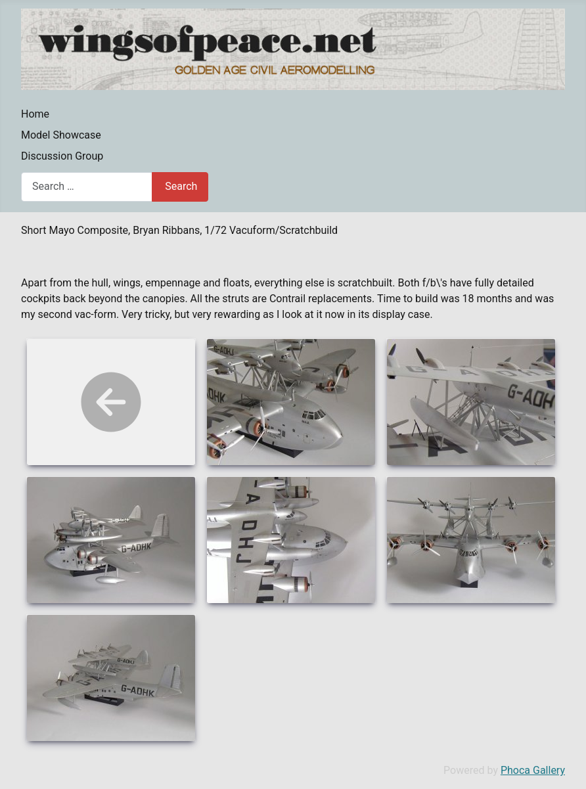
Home (35, 114)
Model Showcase (61, 135)
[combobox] (86, 187)
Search (181, 186)
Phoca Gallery (533, 770)
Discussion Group (62, 156)
